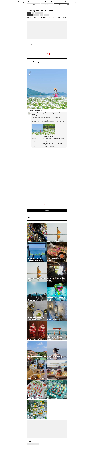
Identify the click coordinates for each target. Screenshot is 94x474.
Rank (60, 4)
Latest (34, 4)
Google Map (45, 140)
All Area (29, 13)
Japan (36, 13)
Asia (33, 13)
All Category (30, 15)
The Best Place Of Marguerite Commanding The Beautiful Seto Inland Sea (49, 114)
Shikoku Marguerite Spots (33, 444)
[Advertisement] (47, 30)
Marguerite (46, 15)
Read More (47, 210)
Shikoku (40, 13)
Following (47, 4)
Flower (41, 15)
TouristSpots (36, 15)
